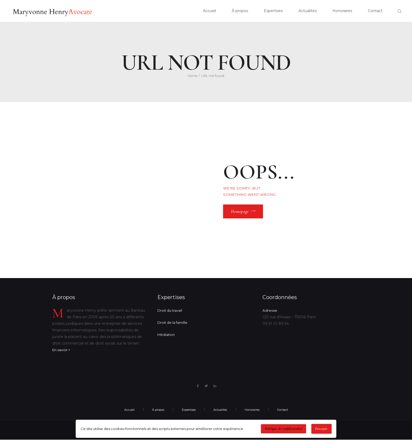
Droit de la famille (173, 323)
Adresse (269, 311)
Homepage (240, 212)
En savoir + (62, 350)
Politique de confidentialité (283, 429)
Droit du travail (170, 311)
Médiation (166, 335)
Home (192, 77)
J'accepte (321, 429)
